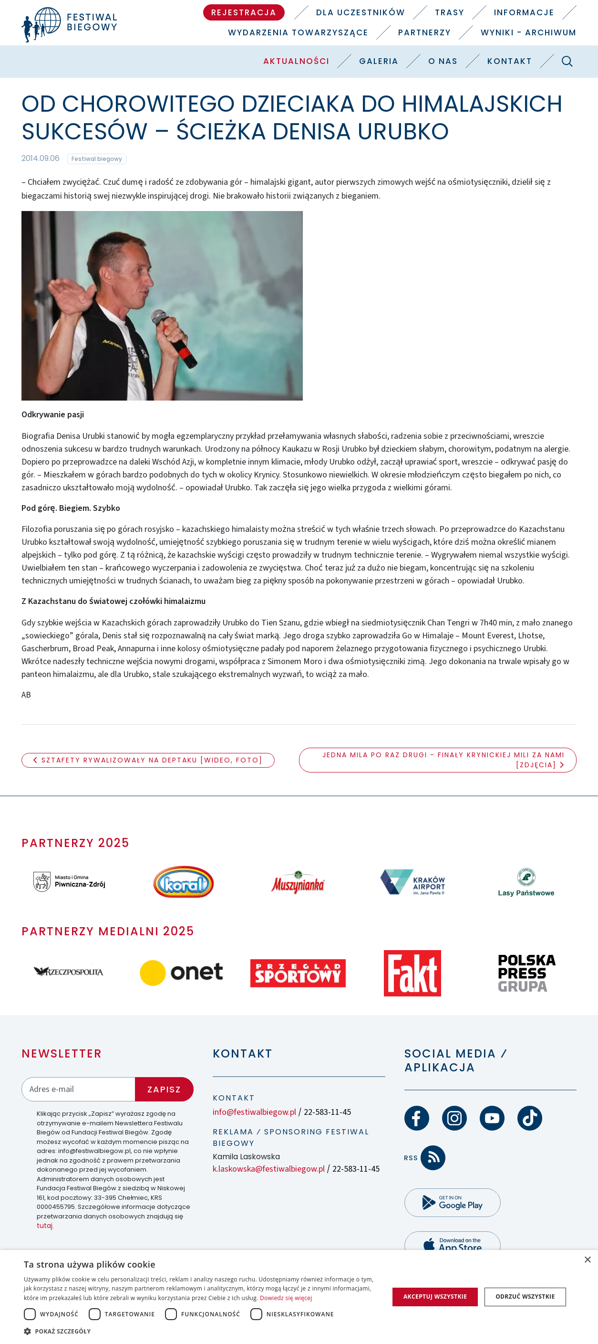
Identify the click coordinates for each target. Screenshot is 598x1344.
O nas (443, 61)
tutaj (44, 1225)
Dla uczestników (360, 12)
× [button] (587, 1260)
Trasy (449, 12)
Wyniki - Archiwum (529, 32)
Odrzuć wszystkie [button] (525, 1296)
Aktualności (296, 61)
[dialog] (299, 1297)
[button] (201, 1331)
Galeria (379, 61)
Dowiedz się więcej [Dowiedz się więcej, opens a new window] (286, 1298)
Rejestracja (244, 12)
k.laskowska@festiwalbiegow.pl (269, 1169)
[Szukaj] (567, 61)
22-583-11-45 (327, 1112)
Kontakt (509, 61)
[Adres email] (78, 1089)
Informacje (524, 12)
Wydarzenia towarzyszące (298, 32)
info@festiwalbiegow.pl (254, 1112)
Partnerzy (424, 32)
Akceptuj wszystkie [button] (435, 1296)
